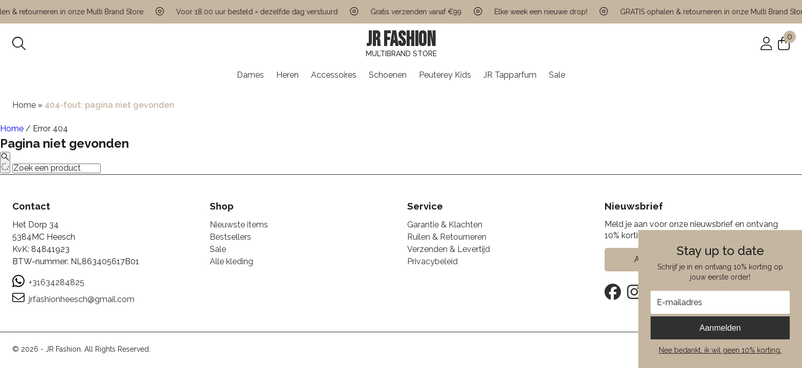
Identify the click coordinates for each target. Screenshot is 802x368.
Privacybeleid (432, 261)
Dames (250, 75)
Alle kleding (231, 261)
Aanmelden (720, 328)
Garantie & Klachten (444, 224)
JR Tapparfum (510, 75)
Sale (557, 75)
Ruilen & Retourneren (446, 237)
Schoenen (388, 75)
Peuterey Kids (445, 75)
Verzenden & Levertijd (448, 249)
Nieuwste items (239, 224)
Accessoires (334, 75)
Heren (287, 75)
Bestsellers (230, 237)
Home (24, 105)
